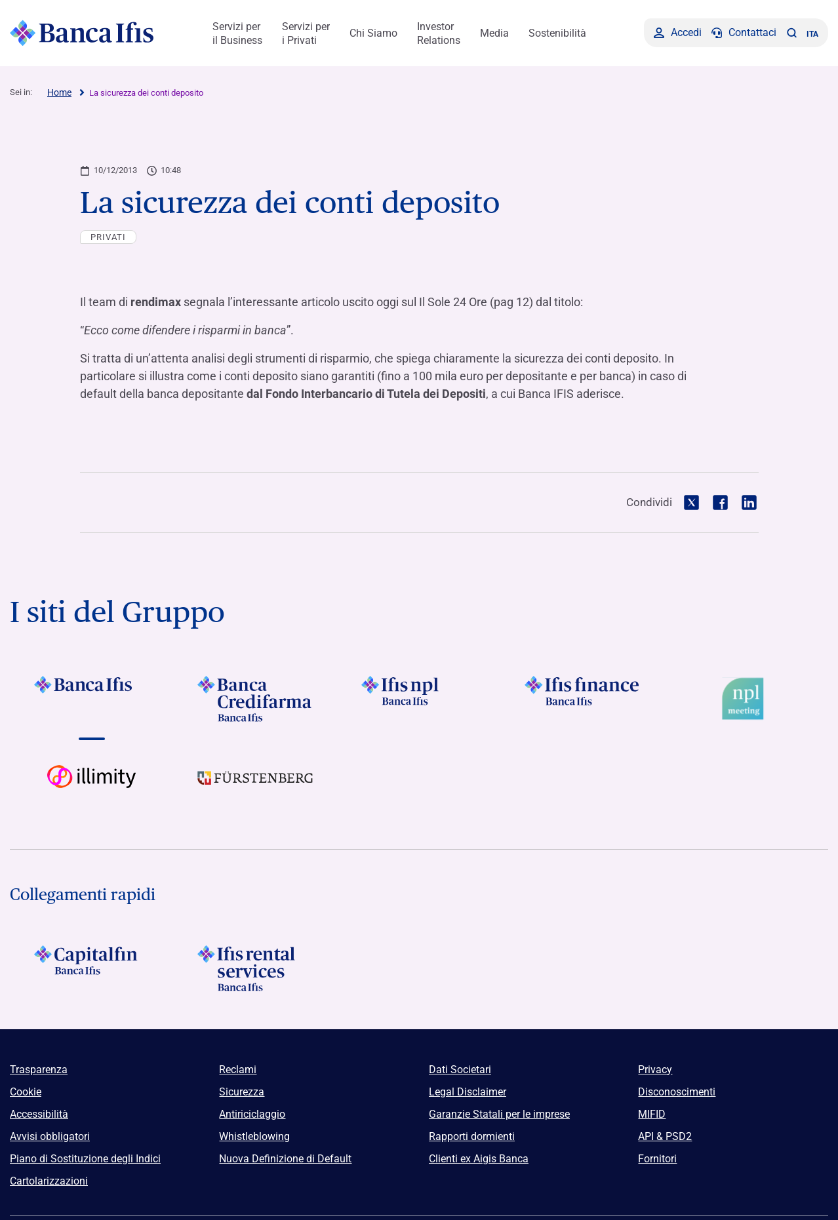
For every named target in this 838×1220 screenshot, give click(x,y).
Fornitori (657, 1158)
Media (494, 33)
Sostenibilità (557, 33)
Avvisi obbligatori (50, 1136)
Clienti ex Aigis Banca (479, 1158)
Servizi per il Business (237, 33)
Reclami (237, 1069)
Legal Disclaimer (467, 1092)
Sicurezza (241, 1092)
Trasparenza (39, 1069)
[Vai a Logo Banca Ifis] (92, 699)
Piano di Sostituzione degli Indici (85, 1158)
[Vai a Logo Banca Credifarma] (256, 699)
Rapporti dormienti (472, 1136)
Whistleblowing (254, 1136)
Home (59, 92)
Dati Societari (460, 1069)
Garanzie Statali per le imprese (499, 1114)
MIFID (652, 1114)
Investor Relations (438, 33)
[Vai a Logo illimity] (92, 788)
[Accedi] (678, 33)
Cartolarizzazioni (49, 1181)
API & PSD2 (665, 1136)
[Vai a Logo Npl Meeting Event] (746, 699)
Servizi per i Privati (306, 33)
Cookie (25, 1092)
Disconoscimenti (676, 1092)
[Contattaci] (743, 33)
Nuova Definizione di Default (285, 1158)
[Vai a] (419, 699)
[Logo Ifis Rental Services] (256, 968)
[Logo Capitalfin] (92, 968)
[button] (791, 33)
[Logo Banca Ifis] (82, 33)
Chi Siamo (373, 33)
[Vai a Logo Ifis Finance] (583, 699)
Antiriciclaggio (252, 1114)
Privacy (655, 1069)
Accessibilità (39, 1114)
